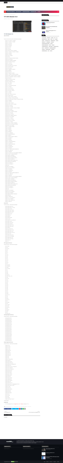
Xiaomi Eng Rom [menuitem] (33, 11)
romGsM (10, 461)
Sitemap (47, 461)
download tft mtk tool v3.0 (9, 406)
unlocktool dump (44, 50)
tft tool (20, 406)
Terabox (21, 403)
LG (56, 37)
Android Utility (44, 37)
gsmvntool (6, 18)
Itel (54, 37)
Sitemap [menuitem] (39, 11)
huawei (51, 43)
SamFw (43, 40)
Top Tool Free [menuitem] (18, 11)
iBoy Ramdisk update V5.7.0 (50, 448)
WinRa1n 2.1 (43, 42)
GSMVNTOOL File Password (50, 22)
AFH (19, 403)
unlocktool (52, 49)
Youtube (58, 461)
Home (5, 14)
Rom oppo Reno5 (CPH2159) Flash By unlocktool (51, 27)
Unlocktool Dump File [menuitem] (11, 11)
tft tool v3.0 (7, 14)
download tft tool (15, 406)
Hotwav (52, 37)
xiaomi (51, 50)
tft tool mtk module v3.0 (24, 406)
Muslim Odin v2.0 (44, 39)
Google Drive (16, 403)
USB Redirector (53, 40)
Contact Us (51, 461)
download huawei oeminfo (45, 43)
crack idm (52, 42)
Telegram (54, 461)
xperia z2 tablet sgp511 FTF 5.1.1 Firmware (51, 31)
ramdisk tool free (56, 46)
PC (53, 39)
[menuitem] (5, 12)
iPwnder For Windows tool (50, 452)
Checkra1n (48, 37)
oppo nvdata (50, 46)
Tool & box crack (47, 40)
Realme (56, 39)
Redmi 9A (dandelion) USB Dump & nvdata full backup (52, 457)
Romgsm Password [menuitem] (26, 11)
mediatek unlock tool (45, 46)
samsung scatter (48, 49)
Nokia (48, 39)
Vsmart (57, 40)
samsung (43, 49)
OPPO (51, 39)
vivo (48, 50)
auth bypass (48, 42)
